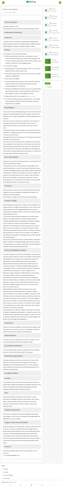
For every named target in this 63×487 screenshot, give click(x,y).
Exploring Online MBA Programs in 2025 (54, 55)
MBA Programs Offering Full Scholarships (54, 18)
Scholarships (49, 87)
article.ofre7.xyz (13, 482)
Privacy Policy (7, 478)
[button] (10, 485)
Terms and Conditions (8, 475)
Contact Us (6, 469)
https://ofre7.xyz (31, 96)
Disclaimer (6, 472)
